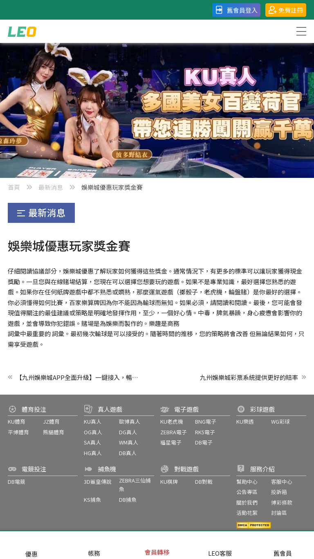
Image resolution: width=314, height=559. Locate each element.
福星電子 (171, 442)
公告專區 (247, 492)
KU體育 (16, 421)
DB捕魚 (128, 499)
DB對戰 (204, 481)
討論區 (279, 512)
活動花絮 (247, 512)
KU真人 (92, 421)
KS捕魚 (92, 499)
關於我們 (247, 502)
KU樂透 (245, 421)
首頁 (14, 187)
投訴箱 (279, 492)
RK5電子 (205, 432)
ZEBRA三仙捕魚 (135, 484)
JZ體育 (51, 421)
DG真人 (128, 432)
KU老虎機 (171, 421)
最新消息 (50, 187)
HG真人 (93, 453)
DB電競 (16, 481)
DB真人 (128, 453)
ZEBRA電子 (173, 432)
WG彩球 (280, 421)
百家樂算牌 (84, 302)
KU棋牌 (169, 481)
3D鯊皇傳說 (98, 481)
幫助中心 (247, 481)
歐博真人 (129, 421)
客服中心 (281, 481)
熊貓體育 (53, 432)
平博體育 (18, 432)
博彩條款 (281, 502)
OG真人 (93, 432)
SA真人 (92, 442)
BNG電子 (205, 421)
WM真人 (128, 442)
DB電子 (204, 442)
